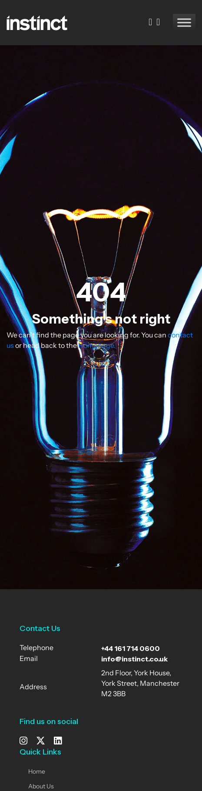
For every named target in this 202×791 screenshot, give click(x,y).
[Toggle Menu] (184, 22)
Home (36, 772)
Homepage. (97, 346)
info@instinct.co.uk (134, 658)
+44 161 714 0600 (130, 648)
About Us (41, 787)
